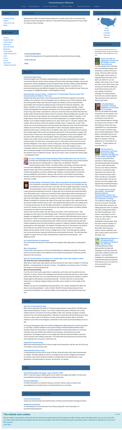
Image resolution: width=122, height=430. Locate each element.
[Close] (117, 414)
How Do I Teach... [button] (67, 6)
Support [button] (96, 6)
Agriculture (7, 63)
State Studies (7, 51)
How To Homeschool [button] (50, 6)
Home (23, 6)
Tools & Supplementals (8, 39)
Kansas (106, 30)
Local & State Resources (7, 43)
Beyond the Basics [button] (83, 6)
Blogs (26, 63)
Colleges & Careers (9, 65)
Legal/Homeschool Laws (9, 55)
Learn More (7, 424)
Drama (5, 60)
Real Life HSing (8, 47)
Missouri (107, 37)
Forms (5, 58)
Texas (107, 28)
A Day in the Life (30, 60)
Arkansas (107, 35)
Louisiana (107, 33)
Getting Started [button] (34, 6)
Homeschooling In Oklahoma (61, 3)
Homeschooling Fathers (32, 54)
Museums (6, 49)
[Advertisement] (56, 38)
